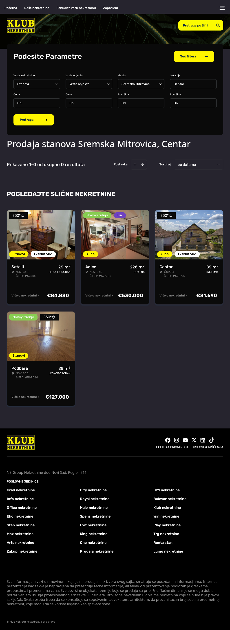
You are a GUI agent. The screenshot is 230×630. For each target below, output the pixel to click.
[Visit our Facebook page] (167, 439)
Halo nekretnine (94, 507)
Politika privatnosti (172, 447)
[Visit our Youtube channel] (185, 439)
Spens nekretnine (95, 516)
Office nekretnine (22, 507)
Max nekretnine (20, 533)
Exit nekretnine (93, 524)
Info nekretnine (20, 498)
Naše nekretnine (36, 8)
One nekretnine (93, 542)
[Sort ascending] (135, 164)
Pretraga (34, 119)
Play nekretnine (167, 524)
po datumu (187, 164)
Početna (10, 8)
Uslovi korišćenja (208, 447)
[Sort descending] (142, 164)
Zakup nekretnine (22, 551)
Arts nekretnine (20, 542)
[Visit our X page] (194, 439)
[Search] (218, 25)
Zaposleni (110, 8)
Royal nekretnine (94, 498)
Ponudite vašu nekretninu (76, 8)
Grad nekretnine (21, 489)
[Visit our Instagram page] (176, 439)
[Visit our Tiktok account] (211, 439)
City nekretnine (93, 489)
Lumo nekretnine (168, 551)
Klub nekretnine (167, 507)
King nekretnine (93, 533)
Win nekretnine (166, 516)
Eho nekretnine (20, 516)
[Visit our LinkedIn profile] (203, 439)
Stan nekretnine (21, 524)
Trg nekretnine (166, 533)
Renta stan (162, 542)
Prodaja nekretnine (96, 551)
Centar (179, 84)
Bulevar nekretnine (169, 498)
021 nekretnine (166, 489)
